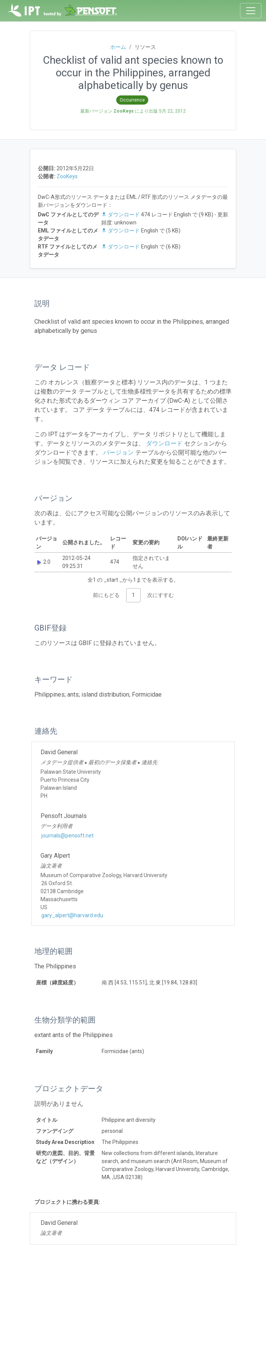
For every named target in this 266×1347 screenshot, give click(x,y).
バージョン (118, 452)
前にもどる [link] (106, 595)
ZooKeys (67, 176)
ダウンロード (121, 214)
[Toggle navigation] (250, 10)
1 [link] (133, 595)
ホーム (118, 47)
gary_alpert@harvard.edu (72, 915)
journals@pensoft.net (67, 835)
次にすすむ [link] (160, 595)
